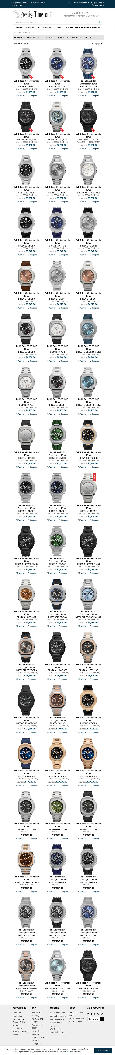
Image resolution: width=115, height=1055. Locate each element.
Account (73, 2)
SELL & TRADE (67, 27)
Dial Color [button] (89, 37)
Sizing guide (37, 1043)
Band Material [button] (73, 37)
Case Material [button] (56, 37)
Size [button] (44, 37)
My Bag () (98, 5)
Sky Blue (88, 349)
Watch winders (56, 1023)
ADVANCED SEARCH (92, 27)
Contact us (17, 1016)
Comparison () (97, 2)
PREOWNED (78, 27)
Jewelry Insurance (58, 1032)
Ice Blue (57, 986)
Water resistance (57, 1013)
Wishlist (20, 96)
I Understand (103, 1051)
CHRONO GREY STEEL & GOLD (26, 670)
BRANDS (18, 27)
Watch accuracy (57, 1019)
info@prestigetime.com (21, 2)
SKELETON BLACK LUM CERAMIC (26, 723)
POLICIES (57, 27)
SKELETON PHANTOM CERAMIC (88, 139)
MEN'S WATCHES (29, 27)
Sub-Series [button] (33, 37)
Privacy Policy (68, 1052)
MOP (88, 190)
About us (17, 1013)
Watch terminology (58, 1016)
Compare (32, 96)
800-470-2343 (39, 2)
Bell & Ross (18, 33)
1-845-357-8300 (18, 5)
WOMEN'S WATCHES (45, 27)
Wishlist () (84, 2)
